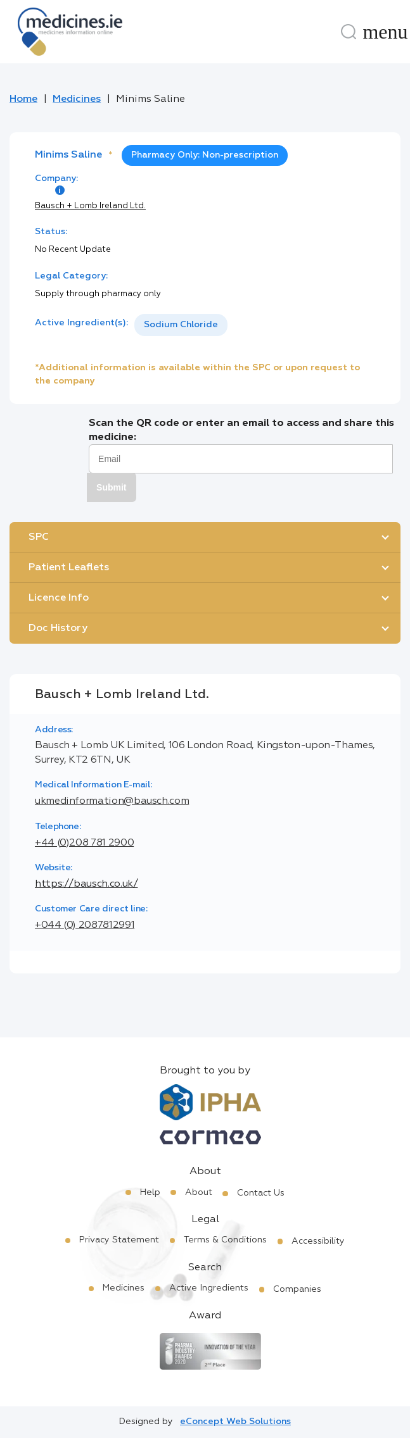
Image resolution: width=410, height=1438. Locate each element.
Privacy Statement (119, 1239)
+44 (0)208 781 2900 (84, 843)
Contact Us (261, 1193)
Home (23, 99)
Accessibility (318, 1241)
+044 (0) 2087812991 (84, 925)
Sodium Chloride (181, 324)
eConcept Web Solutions (235, 1421)
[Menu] (385, 31)
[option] (180, 325)
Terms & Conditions (225, 1239)
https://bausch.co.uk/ (86, 884)
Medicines (77, 99)
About (198, 1192)
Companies (297, 1289)
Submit (111, 487)
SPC (39, 537)
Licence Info (59, 598)
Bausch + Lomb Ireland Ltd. (90, 206)
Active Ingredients (208, 1288)
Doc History (58, 628)
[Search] (348, 31)
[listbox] (180, 325)
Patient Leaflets (69, 568)
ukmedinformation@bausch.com (112, 801)
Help (150, 1192)
